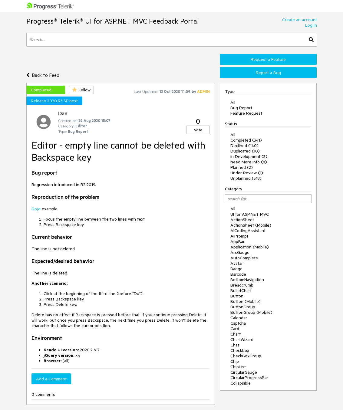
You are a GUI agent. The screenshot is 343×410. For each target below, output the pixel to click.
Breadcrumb (241, 285)
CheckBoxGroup (245, 356)
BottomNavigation (247, 279)
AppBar (237, 241)
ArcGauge (239, 252)
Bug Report (241, 107)
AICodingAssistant (247, 230)
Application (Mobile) (249, 247)
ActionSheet (242, 219)
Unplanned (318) (246, 178)
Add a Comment (51, 379)
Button (236, 296)
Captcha (238, 323)
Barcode (238, 274)
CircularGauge (243, 372)
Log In (311, 25)
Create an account (299, 19)
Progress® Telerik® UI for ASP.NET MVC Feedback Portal (112, 21)
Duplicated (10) (245, 151)
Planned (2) (241, 167)
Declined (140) (244, 145)
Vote (198, 130)
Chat (234, 345)
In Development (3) (248, 156)
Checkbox (239, 350)
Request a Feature (268, 59)
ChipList (238, 366)
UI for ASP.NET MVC (249, 214)
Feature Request (246, 113)
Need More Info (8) (248, 162)
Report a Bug (268, 72)
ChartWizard (241, 339)
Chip (234, 361)
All (232, 102)
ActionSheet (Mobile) (250, 225)
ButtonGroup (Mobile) (251, 312)
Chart (235, 334)
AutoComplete (244, 258)
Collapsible (240, 383)
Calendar (238, 317)
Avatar (236, 263)
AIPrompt (239, 236)
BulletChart (241, 290)
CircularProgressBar (249, 377)
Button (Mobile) (245, 301)
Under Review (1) (246, 172)
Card (234, 328)
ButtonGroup (242, 307)
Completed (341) (246, 140)
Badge (236, 268)
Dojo (36, 209)
